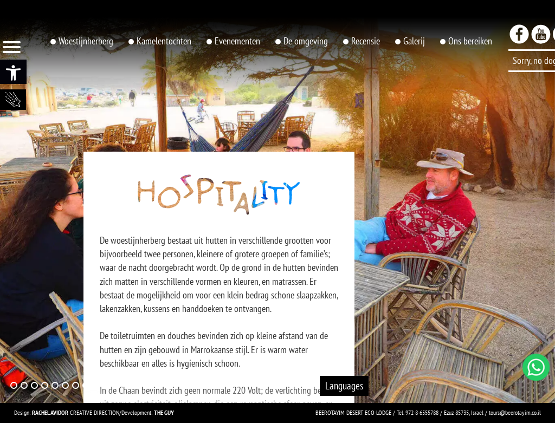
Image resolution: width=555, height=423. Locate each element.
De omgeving (305, 41)
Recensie (365, 41)
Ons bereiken (470, 41)
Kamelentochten (164, 41)
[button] (13, 72)
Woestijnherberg (86, 41)
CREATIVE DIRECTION (75, 412)
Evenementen (237, 41)
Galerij (414, 41)
